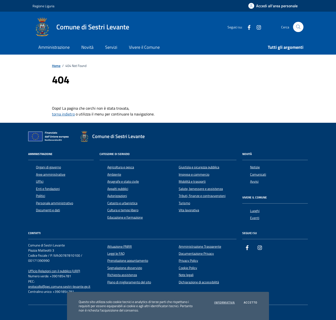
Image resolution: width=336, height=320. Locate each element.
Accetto (250, 302)
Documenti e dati (48, 210)
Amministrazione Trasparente (200, 246)
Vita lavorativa (189, 210)
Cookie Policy (188, 268)
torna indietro (63, 114)
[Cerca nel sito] (298, 27)
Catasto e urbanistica (122, 203)
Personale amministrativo (54, 203)
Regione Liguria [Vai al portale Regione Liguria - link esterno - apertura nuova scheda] (43, 5)
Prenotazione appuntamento (127, 260)
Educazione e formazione (125, 217)
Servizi (111, 47)
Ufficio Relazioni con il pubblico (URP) (54, 271)
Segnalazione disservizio (124, 268)
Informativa (224, 302)
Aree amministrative (50, 174)
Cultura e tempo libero (122, 210)
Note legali (186, 275)
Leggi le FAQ (116, 253)
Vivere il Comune (144, 47)
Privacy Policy (188, 260)
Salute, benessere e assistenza (201, 188)
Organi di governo (48, 167)
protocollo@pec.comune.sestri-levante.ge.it (59, 286)
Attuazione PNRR (119, 246)
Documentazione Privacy (196, 253)
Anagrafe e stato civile (123, 181)
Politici (40, 195)
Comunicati (258, 174)
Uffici (39, 181)
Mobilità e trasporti (192, 181)
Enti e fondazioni (48, 188)
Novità (87, 47)
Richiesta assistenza (122, 275)
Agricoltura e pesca (120, 167)
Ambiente (114, 174)
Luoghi (255, 210)
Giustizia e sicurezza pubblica (199, 167)
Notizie (255, 167)
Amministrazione (54, 47)
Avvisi (254, 181)
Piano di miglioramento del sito (129, 282)
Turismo (184, 203)
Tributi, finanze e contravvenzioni (202, 195)
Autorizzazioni (117, 195)
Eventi (254, 218)
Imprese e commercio (194, 174)
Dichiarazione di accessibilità (199, 282)
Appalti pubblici (117, 188)
